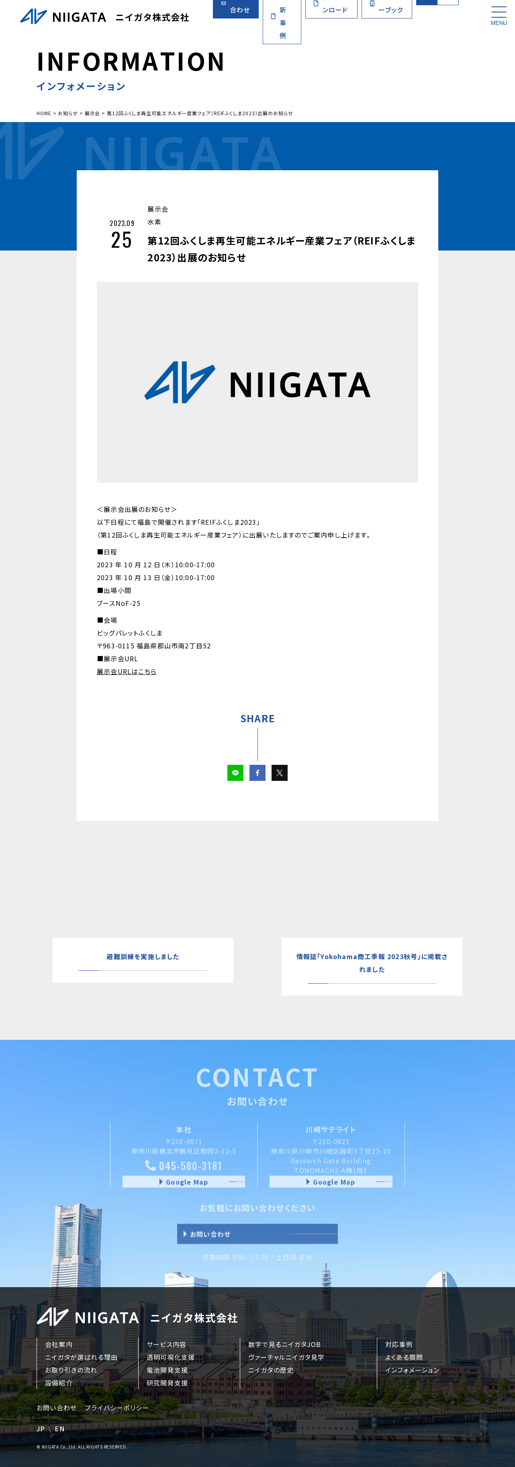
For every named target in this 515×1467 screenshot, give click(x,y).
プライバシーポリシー (117, 1407)
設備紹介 (59, 1383)
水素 (154, 221)
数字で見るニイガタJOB (284, 1344)
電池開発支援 (167, 1370)
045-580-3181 (184, 1173)
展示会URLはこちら (127, 671)
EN (59, 1428)
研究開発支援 (167, 1383)
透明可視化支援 (171, 1357)
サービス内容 (166, 1344)
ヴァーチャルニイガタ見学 (286, 1357)
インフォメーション (412, 1370)
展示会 (157, 209)
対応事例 (399, 1344)
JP (41, 1428)
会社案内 (59, 1344)
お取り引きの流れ (71, 1370)
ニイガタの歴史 (271, 1370)
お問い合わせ (57, 1407)
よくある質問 (404, 1357)
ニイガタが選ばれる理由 (81, 1357)
